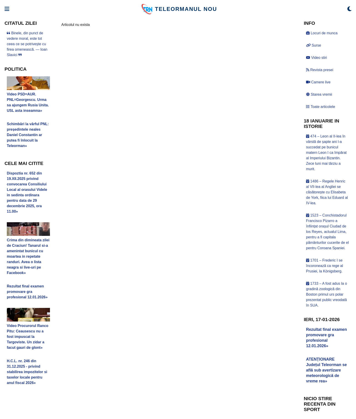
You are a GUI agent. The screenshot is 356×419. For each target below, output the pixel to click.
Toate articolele (320, 107)
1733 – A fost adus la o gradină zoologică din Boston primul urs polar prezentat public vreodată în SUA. (326, 294)
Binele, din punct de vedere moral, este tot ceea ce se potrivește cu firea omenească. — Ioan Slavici (27, 44)
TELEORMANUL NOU (186, 9)
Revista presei (319, 70)
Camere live (318, 82)
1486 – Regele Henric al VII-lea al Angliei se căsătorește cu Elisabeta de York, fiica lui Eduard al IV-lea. (327, 192)
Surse (313, 45)
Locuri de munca (322, 33)
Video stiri (316, 58)
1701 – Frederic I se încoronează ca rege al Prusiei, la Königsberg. (324, 265)
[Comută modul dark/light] (349, 9)
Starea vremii (319, 94)
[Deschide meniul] (7, 9)
